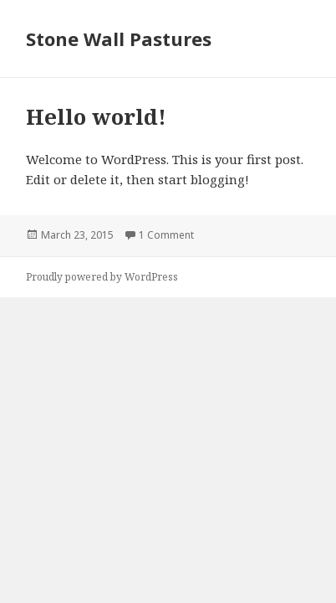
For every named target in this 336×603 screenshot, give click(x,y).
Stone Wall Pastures (118, 38)
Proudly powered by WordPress (102, 277)
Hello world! (96, 116)
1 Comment (166, 235)
